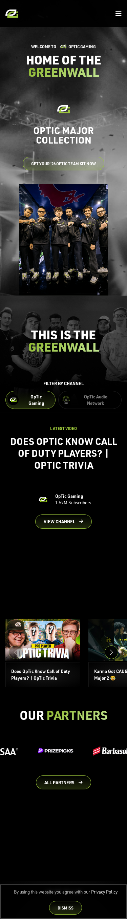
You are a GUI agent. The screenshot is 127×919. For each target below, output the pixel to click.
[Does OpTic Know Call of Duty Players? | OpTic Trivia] (42, 653)
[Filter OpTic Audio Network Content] (90, 400)
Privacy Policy (104, 892)
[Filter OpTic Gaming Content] (30, 400)
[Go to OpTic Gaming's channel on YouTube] (63, 521)
